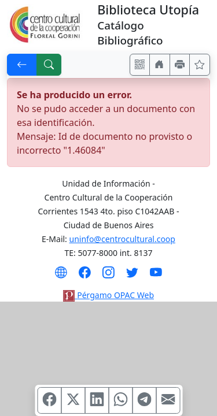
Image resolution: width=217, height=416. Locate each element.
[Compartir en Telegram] (144, 400)
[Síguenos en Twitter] (132, 276)
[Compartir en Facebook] (49, 400)
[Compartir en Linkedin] (96, 400)
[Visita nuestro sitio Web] (61, 276)
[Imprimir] (180, 65)
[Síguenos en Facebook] (84, 276)
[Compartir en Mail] (168, 400)
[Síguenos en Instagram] (108, 276)
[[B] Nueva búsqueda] (49, 65)
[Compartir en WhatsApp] (120, 400)
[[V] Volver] (22, 65)
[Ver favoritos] (199, 65)
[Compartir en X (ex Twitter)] (73, 400)
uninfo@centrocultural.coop (122, 238)
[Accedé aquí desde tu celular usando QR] (140, 65)
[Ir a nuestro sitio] (159, 65)
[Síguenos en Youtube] (156, 276)
